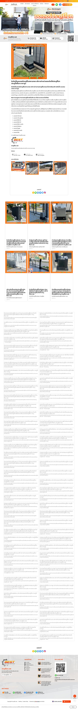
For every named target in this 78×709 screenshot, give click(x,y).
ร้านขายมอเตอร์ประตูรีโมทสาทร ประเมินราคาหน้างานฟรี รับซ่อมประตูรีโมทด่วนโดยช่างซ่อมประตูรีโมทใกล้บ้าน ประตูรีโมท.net (21, 620)
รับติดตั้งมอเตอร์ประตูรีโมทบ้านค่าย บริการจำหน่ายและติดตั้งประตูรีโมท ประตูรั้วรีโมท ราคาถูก (20, 480)
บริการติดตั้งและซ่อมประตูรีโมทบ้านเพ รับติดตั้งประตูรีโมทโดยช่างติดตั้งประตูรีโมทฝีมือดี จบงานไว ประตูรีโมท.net (56, 635)
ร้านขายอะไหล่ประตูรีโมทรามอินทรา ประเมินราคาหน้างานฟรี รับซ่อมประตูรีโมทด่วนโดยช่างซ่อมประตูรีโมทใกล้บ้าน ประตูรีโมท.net (56, 323)
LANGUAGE (71, 1)
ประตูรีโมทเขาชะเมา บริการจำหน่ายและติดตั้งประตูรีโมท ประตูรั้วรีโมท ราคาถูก (20, 323)
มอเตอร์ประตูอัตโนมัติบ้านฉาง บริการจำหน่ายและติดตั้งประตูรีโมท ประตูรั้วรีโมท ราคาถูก (56, 620)
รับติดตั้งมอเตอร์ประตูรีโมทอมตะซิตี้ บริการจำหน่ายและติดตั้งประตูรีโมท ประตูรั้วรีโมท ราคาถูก (20, 553)
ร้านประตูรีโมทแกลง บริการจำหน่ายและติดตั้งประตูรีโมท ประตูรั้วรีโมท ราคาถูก (57, 330)
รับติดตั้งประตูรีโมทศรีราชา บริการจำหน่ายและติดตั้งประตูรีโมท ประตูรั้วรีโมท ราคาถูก (56, 471)
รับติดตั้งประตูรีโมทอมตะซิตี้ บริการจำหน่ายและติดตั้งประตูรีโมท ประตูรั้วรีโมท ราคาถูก (56, 504)
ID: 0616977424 (29, 155)
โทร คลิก (15, 154)
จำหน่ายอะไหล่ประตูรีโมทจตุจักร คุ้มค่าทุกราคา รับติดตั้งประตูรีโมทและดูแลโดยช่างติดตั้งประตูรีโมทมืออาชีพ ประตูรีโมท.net (20, 422)
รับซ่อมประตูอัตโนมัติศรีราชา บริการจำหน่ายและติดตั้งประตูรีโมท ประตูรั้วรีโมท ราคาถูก (56, 313)
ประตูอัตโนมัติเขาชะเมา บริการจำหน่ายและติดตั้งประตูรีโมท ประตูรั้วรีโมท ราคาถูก (56, 628)
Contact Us (33, 38)
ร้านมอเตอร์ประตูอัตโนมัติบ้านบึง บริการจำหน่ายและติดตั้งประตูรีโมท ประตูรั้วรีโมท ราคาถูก (21, 561)
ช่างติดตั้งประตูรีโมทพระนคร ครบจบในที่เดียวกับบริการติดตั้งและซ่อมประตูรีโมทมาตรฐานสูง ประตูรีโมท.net (57, 405)
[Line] (36, 193)
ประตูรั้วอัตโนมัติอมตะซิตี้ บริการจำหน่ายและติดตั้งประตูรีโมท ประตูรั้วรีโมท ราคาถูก (46, 676)
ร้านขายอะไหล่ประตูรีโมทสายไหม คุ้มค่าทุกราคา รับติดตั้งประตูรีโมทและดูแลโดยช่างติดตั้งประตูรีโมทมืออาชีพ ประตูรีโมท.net (56, 612)
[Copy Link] (33, 193)
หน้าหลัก (22, 3)
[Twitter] (42, 193)
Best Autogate (57, 39)
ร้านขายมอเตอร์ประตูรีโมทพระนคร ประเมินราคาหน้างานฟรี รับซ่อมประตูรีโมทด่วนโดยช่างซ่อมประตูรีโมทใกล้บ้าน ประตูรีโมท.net (20, 355)
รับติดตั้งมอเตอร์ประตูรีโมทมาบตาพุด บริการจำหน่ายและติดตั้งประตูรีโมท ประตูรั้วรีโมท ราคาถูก (56, 396)
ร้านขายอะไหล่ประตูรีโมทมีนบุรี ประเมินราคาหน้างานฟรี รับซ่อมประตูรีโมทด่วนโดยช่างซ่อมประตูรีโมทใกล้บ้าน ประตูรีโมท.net (56, 422)
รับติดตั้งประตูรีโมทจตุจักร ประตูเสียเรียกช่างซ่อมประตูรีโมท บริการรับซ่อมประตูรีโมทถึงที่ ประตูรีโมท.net (56, 363)
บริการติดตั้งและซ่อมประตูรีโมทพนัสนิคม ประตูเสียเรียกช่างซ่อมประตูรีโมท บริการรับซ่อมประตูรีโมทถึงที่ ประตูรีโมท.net (20, 586)
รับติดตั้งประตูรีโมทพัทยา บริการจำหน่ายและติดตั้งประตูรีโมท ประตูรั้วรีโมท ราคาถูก (56, 480)
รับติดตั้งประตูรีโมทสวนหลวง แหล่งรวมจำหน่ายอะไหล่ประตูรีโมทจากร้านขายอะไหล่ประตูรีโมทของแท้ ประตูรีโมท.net (57, 530)
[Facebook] (38, 193)
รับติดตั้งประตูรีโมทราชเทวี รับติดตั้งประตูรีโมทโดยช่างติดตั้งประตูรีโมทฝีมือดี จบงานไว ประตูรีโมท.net (57, 371)
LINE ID (44, 38)
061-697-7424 (67, 5)
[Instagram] (45, 193)
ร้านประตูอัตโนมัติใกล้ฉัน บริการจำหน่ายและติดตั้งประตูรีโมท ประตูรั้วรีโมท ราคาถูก (46, 663)
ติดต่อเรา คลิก (68, 4)
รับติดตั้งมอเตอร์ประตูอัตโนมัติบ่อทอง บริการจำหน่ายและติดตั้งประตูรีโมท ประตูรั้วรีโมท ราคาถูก (20, 546)
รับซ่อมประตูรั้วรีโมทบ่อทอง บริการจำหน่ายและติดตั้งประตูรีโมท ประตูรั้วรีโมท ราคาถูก (56, 521)
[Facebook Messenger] (40, 193)
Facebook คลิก (40, 154)
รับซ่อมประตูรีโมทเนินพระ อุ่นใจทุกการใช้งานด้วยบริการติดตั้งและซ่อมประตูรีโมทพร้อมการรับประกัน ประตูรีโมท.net (38, 242)
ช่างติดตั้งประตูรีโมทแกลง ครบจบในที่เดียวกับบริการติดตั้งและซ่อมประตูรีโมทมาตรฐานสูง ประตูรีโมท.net (56, 413)
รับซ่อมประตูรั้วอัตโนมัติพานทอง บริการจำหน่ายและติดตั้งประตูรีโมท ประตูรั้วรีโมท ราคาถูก (56, 578)
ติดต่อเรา (61, 1)
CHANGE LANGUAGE (58, 701)
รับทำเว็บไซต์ (42, 701)
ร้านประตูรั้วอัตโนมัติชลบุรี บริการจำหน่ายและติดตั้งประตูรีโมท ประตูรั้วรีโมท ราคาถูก (57, 496)
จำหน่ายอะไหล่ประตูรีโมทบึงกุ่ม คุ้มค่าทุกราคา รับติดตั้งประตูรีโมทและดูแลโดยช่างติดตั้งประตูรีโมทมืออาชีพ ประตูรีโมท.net (56, 488)
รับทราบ (73, 707)
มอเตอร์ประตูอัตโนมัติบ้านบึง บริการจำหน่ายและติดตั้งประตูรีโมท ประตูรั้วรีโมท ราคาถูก (56, 379)
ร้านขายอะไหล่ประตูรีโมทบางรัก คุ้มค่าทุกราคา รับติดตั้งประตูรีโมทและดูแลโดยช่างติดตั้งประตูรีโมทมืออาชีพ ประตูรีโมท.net (46, 670)
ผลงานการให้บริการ (35, 3)
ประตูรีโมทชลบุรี (15, 135)
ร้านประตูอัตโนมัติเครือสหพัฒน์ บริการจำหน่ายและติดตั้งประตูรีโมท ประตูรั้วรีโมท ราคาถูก (21, 371)
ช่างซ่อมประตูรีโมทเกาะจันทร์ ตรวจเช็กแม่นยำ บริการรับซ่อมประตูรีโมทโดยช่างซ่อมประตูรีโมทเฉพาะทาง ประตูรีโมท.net (21, 569)
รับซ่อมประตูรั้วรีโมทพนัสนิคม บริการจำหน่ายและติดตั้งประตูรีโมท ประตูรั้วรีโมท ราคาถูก (56, 546)
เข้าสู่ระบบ (64, 1)
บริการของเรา (27, 3)
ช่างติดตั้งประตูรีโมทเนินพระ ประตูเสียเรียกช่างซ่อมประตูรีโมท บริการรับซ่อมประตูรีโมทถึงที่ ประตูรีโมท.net (38, 291)
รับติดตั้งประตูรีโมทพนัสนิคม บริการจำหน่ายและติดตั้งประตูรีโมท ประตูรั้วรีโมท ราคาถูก (20, 594)
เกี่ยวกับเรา (47, 3)
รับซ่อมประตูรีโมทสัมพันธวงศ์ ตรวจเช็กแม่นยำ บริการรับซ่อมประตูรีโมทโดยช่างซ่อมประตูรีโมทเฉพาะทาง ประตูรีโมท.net (57, 445)
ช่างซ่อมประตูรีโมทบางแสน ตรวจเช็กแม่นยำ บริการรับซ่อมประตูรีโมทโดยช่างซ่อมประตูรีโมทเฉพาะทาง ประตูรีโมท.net (56, 453)
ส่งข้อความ (40, 692)
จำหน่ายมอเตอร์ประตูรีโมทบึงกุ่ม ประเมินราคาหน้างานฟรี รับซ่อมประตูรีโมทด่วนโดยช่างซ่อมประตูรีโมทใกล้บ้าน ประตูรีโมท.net (21, 437)
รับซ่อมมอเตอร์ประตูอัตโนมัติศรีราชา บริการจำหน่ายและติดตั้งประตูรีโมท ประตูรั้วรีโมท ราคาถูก (56, 429)
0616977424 (45, 39)
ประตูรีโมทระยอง (22, 135)
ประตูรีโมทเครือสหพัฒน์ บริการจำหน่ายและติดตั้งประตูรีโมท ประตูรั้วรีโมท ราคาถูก (20, 635)
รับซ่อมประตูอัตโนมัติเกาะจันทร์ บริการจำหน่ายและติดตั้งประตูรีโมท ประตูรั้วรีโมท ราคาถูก (21, 612)
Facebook (57, 38)
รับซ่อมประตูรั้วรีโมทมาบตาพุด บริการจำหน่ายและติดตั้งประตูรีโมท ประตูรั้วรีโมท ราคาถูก (56, 586)
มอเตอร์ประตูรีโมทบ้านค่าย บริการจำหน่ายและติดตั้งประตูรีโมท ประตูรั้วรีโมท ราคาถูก (20, 496)
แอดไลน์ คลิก (28, 154)
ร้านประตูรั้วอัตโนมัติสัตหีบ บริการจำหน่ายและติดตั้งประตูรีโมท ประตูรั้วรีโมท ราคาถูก (21, 538)
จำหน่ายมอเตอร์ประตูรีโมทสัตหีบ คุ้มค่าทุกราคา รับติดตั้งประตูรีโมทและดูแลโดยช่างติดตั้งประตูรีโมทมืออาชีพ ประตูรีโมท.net (21, 603)
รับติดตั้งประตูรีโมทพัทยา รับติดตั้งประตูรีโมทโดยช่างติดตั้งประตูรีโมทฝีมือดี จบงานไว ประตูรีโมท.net (21, 338)
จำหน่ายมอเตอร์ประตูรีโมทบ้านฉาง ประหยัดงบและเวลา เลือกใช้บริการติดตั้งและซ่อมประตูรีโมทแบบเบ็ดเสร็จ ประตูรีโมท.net (57, 355)
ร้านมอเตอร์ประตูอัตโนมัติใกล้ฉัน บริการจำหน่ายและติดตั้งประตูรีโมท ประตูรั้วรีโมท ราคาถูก (56, 553)
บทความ (34, 5)
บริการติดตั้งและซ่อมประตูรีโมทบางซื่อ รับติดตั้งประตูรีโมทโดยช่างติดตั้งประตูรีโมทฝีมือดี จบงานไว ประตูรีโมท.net (20, 578)
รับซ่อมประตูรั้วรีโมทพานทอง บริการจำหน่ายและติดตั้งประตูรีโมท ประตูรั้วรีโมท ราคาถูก (56, 462)
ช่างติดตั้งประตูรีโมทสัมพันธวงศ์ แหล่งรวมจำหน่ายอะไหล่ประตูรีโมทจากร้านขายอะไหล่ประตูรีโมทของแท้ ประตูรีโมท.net (56, 346)
